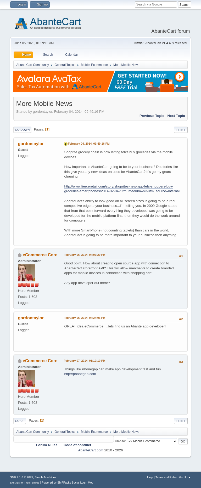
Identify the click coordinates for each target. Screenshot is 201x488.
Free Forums (32, 482)
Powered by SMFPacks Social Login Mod (67, 482)
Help (150, 477)
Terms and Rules (166, 477)
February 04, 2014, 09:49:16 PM (88, 143)
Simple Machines (45, 477)
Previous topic (151, 116)
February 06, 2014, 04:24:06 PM (84, 317)
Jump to (119, 441)
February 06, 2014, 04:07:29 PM (84, 254)
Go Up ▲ (185, 477)
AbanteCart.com (90, 450)
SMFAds (15, 482)
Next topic (176, 116)
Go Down (22, 129)
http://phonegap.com (80, 374)
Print (180, 129)
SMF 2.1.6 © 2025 (21, 477)
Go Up (19, 420)
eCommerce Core (40, 255)
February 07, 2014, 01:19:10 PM (84, 360)
